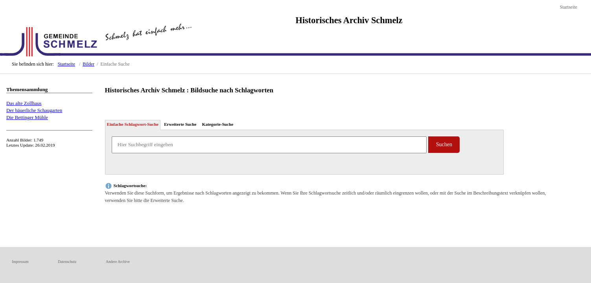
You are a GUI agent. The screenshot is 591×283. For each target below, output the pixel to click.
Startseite (568, 7)
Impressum (20, 261)
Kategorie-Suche (218, 124)
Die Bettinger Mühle (27, 117)
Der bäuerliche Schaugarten (34, 110)
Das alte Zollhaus (24, 103)
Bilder (88, 64)
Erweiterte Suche (180, 124)
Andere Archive (118, 261)
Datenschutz (67, 261)
